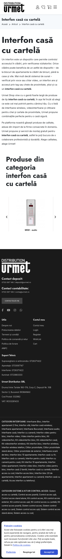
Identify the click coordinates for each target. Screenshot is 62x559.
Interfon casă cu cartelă (33, 24)
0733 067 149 (8, 292)
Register (37, 334)
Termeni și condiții (10, 334)
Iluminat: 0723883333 (12, 375)
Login (35, 330)
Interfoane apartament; (13, 429)
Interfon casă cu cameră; (14, 458)
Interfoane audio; (52, 429)
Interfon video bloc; (28, 466)
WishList (37, 339)
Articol (15, 24)
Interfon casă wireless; (41, 425)
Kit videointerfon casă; (47, 440)
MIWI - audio (31, 230)
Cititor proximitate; (34, 447)
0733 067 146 (8, 282)
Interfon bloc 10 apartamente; (24, 455)
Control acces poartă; (28, 494)
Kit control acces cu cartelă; (44, 502)
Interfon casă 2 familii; (17, 469)
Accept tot (49, 552)
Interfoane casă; (9, 432)
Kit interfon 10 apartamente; (35, 462)
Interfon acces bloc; (25, 473)
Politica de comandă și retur (15, 339)
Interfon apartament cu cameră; (30, 477)
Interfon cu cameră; (26, 432)
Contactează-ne (12, 301)
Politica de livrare (10, 344)
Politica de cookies (21, 545)
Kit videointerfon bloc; (26, 440)
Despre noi (7, 325)
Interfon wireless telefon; (14, 447)
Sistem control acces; (32, 505)
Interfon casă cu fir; (47, 455)
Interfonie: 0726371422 (12, 370)
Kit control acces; (35, 498)
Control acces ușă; (48, 494)
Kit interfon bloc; (35, 443)
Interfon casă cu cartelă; (40, 469)
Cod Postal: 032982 (11, 396)
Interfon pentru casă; (36, 458)
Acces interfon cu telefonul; (22, 480)
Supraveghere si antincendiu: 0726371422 (21, 361)
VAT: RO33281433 (10, 401)
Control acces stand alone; (14, 498)
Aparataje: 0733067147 (12, 365)
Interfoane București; (34, 429)
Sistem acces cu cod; (24, 513)
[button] (7, 217)
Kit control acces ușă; (20, 502)
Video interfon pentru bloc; (34, 436)
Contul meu (38, 325)
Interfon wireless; (51, 443)
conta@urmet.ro (22, 292)
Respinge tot (29, 552)
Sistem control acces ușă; (28, 509)
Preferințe (11, 552)
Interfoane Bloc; (34, 421)
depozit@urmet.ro (23, 282)
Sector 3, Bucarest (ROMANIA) (16, 392)
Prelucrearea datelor (11, 330)
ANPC (4, 348)
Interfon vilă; (25, 425)
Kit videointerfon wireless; (14, 443)
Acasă (5, 24)
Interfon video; (14, 436)
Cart (35, 344)
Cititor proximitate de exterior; (28, 451)
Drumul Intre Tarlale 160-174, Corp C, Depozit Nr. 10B (26, 387)
